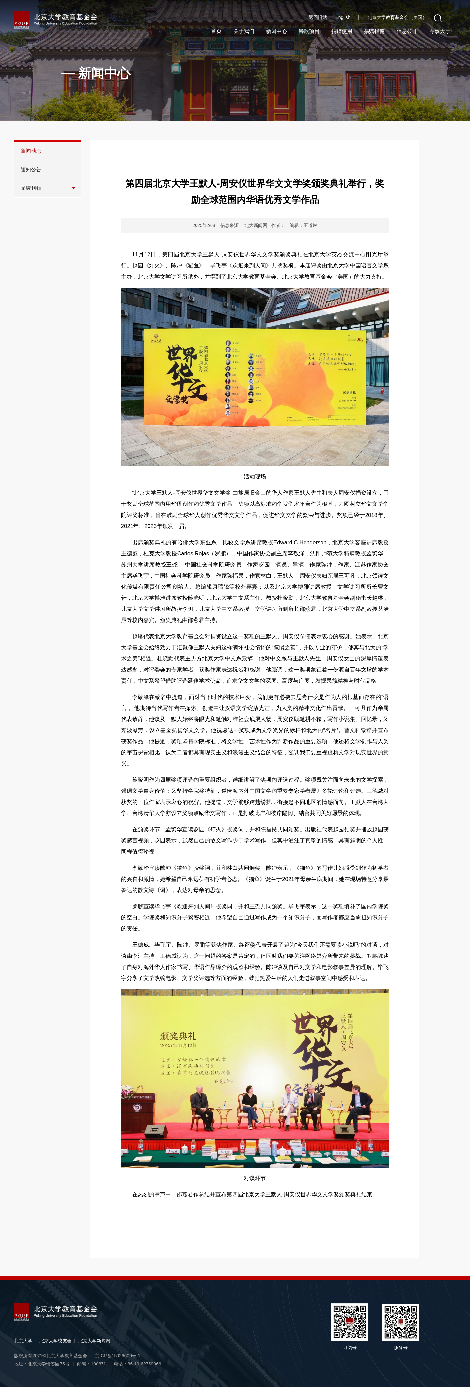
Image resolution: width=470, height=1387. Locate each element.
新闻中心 (276, 31)
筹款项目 (309, 31)
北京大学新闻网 (94, 1340)
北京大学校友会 (55, 1340)
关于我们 (243, 31)
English (347, 17)
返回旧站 (318, 17)
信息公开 (407, 31)
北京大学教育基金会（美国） (397, 17)
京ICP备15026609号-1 (117, 1355)
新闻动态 (31, 151)
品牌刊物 (31, 188)
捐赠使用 (341, 31)
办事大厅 (439, 31)
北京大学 (23, 1340)
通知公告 (31, 169)
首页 (216, 31)
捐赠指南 (374, 31)
